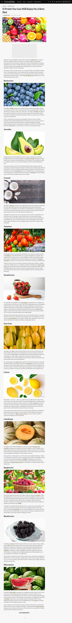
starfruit (17, 362)
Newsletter (66, 1)
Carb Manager (24, 302)
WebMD (12, 108)
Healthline (36, 111)
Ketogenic (12, 205)
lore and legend (15, 509)
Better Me (38, 309)
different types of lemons (21, 413)
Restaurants (37, 1)
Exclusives (30, 1)
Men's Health (13, 592)
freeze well (11, 125)
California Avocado (30, 158)
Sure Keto (38, 495)
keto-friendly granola (28, 75)
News (24, 1)
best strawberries (13, 318)
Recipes (19, 1)
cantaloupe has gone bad (16, 462)
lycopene (36, 600)
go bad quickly (17, 171)
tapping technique (40, 606)
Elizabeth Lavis (7, 15)
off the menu (34, 59)
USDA (13, 351)
